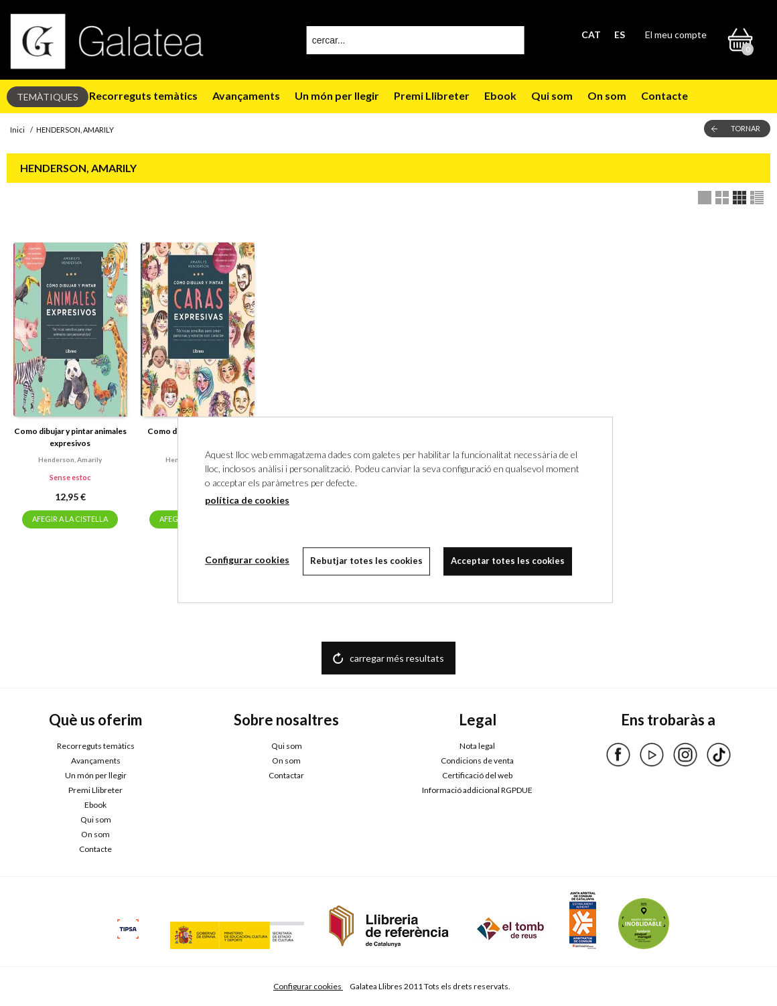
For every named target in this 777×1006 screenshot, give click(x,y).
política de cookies (247, 500)
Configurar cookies (308, 986)
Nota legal (477, 746)
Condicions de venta (477, 761)
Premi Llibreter (432, 95)
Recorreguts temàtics (143, 95)
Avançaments (246, 95)
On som (606, 95)
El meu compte (676, 34)
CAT (591, 34)
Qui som (552, 95)
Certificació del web (477, 775)
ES (619, 34)
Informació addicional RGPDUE (477, 790)
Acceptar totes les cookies (508, 560)
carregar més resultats (397, 658)
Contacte (664, 95)
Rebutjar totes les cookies (366, 560)
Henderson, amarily (70, 459)
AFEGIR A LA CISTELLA (70, 518)
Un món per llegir (337, 95)
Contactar (286, 775)
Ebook (500, 95)
